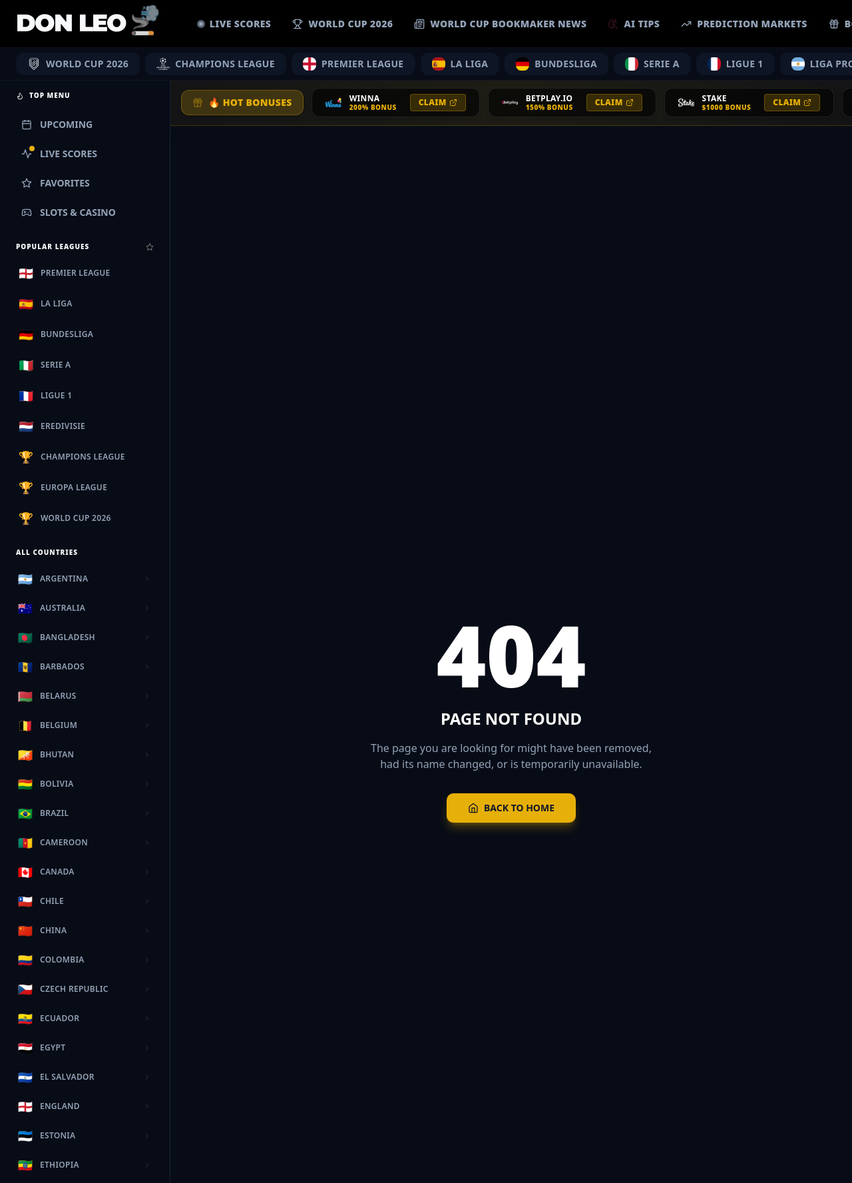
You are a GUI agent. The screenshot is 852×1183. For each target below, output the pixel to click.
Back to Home (511, 807)
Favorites (55, 183)
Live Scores (59, 153)
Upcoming (57, 124)
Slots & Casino (68, 212)
